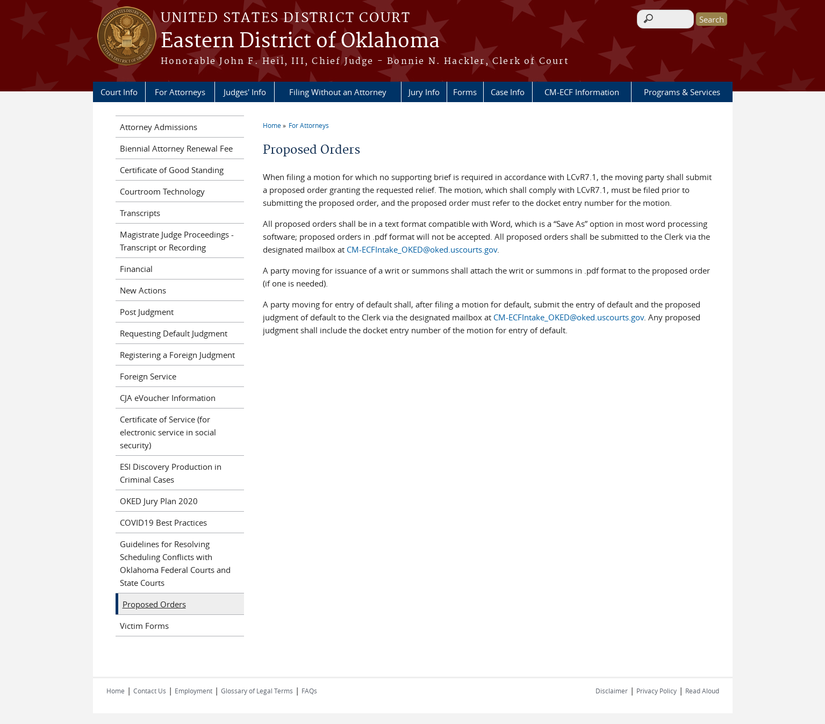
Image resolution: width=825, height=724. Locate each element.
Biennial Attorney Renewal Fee (176, 148)
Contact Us (149, 690)
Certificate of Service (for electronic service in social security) (168, 432)
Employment (193, 690)
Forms (465, 92)
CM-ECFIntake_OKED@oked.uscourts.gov (422, 249)
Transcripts (140, 212)
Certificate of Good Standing (172, 169)
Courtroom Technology (162, 191)
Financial (136, 268)
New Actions (143, 290)
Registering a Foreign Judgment (177, 354)
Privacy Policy (656, 690)
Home (272, 125)
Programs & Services (682, 92)
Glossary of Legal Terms (257, 690)
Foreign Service (148, 376)
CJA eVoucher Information (168, 397)
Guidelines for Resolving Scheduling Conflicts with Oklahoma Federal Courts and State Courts (175, 563)
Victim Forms (144, 625)
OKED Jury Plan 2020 (159, 501)
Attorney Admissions (158, 126)
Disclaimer (612, 690)
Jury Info (424, 92)
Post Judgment (147, 311)
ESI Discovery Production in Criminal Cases (170, 473)
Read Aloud (702, 690)
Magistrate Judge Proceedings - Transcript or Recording (177, 241)
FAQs (309, 690)
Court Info (119, 92)
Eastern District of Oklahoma (300, 41)
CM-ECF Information (581, 92)
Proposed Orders (154, 604)
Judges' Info (245, 92)
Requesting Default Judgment (173, 333)
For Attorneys (180, 92)
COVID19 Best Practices (163, 522)
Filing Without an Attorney (337, 92)
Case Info (508, 92)
